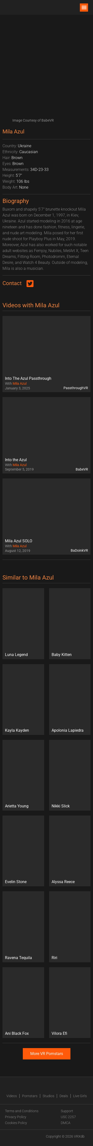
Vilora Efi (59, 1033)
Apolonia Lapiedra (68, 730)
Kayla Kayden (17, 730)
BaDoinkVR (79, 550)
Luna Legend (16, 654)
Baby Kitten (62, 654)
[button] (84, 7)
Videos (11, 1096)
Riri (54, 957)
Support (67, 1111)
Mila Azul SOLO (18, 541)
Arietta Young (17, 806)
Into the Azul (16, 459)
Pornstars (29, 1096)
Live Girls (80, 1096)
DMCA (65, 1123)
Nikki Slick (61, 806)
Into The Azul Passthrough (28, 378)
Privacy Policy (15, 1117)
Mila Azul (20, 383)
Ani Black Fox (17, 1033)
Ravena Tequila (18, 957)
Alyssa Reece (63, 881)
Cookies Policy (16, 1123)
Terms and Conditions (21, 1111)
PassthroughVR (75, 388)
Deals (64, 1096)
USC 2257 (68, 1117)
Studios (48, 1096)
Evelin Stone (16, 881)
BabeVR (82, 469)
